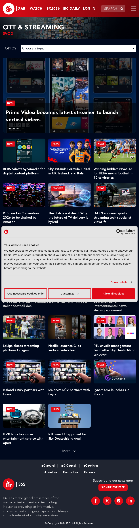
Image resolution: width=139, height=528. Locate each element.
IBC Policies (90, 466)
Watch (36, 9)
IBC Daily (71, 9)
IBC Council (68, 466)
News (10, 103)
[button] (133, 9)
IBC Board (48, 466)
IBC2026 (52, 9)
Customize (70, 293)
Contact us (70, 472)
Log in (89, 9)
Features (58, 188)
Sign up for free (113, 487)
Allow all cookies (114, 293)
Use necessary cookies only (25, 293)
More (66, 450)
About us (50, 472)
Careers (89, 472)
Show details (119, 281)
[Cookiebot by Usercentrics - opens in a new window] (119, 231)
